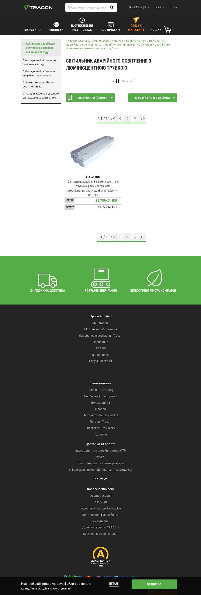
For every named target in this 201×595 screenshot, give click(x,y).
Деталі (114, 584)
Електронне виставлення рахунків (100, 463)
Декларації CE (100, 402)
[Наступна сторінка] (135, 119)
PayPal (100, 457)
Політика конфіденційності (100, 514)
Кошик (156, 29)
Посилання (100, 342)
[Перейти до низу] (142, 119)
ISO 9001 (100, 348)
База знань (100, 502)
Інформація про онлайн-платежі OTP (100, 450)
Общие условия (100, 495)
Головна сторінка (78, 41)
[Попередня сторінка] (120, 119)
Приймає (154, 584)
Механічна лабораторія (100, 329)
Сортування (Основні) (90, 97)
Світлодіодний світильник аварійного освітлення (39, 73)
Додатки (100, 434)
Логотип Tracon (100, 421)
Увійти (160, 7)
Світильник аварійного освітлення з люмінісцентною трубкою (40, 85)
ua (172, 7)
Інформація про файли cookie (100, 508)
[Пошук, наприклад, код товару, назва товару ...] (91, 7)
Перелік (127, 81)
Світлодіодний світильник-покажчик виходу (39, 62)
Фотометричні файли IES (100, 415)
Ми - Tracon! (100, 323)
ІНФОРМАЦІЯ (137, 7)
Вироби (30, 29)
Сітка (111, 81)
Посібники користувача (100, 396)
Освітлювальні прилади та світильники (119, 41)
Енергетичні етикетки (100, 428)
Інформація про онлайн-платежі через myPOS (100, 469)
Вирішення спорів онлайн (100, 533)
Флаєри (100, 409)
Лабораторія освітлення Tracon (100, 335)
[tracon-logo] (38, 7)
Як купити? (100, 521)
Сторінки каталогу (101, 390)
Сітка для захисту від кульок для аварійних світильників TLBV (41, 96)
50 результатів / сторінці (154, 97)
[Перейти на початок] (113, 119)
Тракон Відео (100, 354)
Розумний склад (100, 361)
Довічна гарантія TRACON (100, 527)
